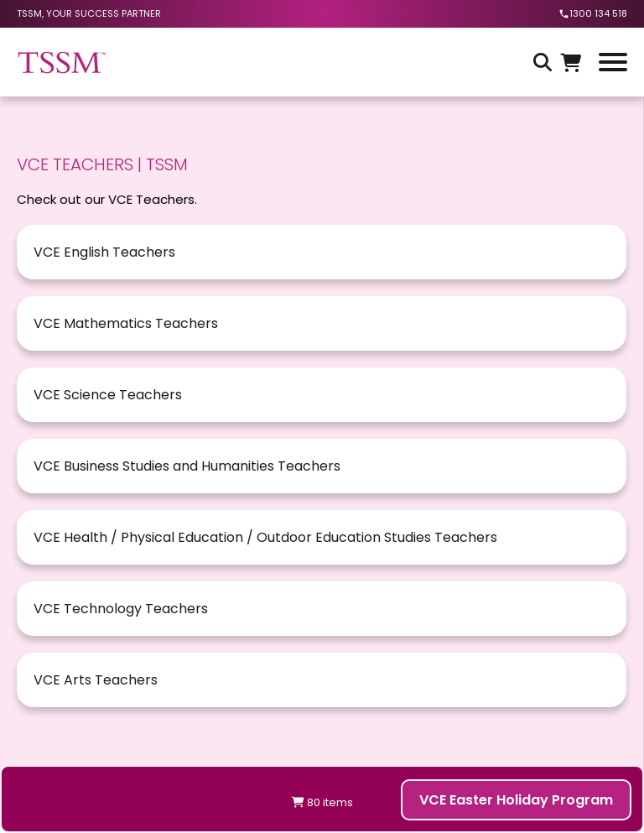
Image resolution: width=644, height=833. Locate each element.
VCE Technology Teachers (121, 608)
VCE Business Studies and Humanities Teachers (187, 466)
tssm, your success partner (89, 13)
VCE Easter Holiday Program (516, 800)
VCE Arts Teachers (96, 680)
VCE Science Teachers (108, 394)
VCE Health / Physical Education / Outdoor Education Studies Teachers (265, 537)
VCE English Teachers (104, 252)
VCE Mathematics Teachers (126, 323)
